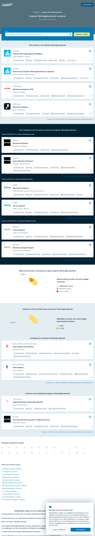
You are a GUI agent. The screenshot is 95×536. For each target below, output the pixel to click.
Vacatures (36, 12)
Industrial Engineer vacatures (11, 480)
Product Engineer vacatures (11, 494)
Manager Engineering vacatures (12, 483)
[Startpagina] (7, 4)
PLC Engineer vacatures (9, 491)
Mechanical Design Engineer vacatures (14, 485)
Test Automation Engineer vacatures (13, 499)
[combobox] (38, 34)
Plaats (6, 31)
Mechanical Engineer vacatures (12, 488)
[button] (70, 34)
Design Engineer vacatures (10, 474)
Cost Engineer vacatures (10, 471)
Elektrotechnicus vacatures (10, 477)
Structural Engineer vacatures (11, 497)
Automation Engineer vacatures (12, 469)
